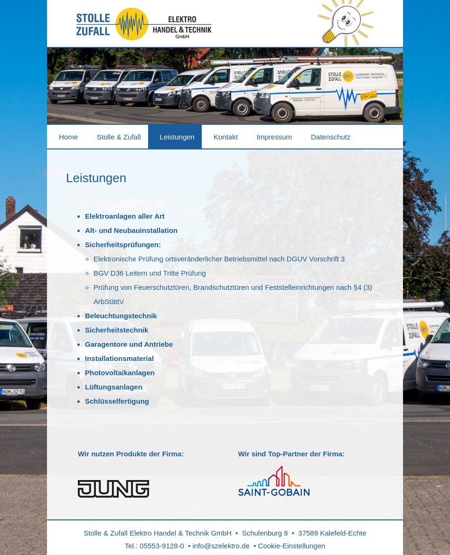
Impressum (274, 137)
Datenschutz (330, 137)
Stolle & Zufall (119, 137)
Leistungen (177, 137)
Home (68, 137)
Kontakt (226, 137)
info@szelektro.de (221, 546)
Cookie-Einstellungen (292, 546)
